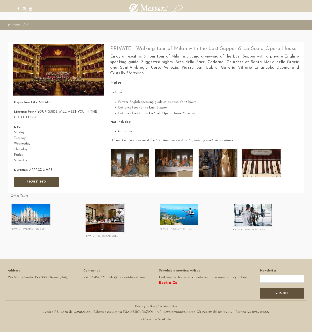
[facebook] (21, 9)
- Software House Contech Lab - (156, 319)
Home (16, 24)
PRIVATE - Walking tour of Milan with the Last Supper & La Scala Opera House (203, 48)
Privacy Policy (145, 306)
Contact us (91, 270)
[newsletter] (282, 279)
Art (25, 24)
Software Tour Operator (156, 325)
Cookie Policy (167, 306)
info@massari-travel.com (126, 277)
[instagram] (32, 9)
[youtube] (43, 9)
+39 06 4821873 (94, 277)
